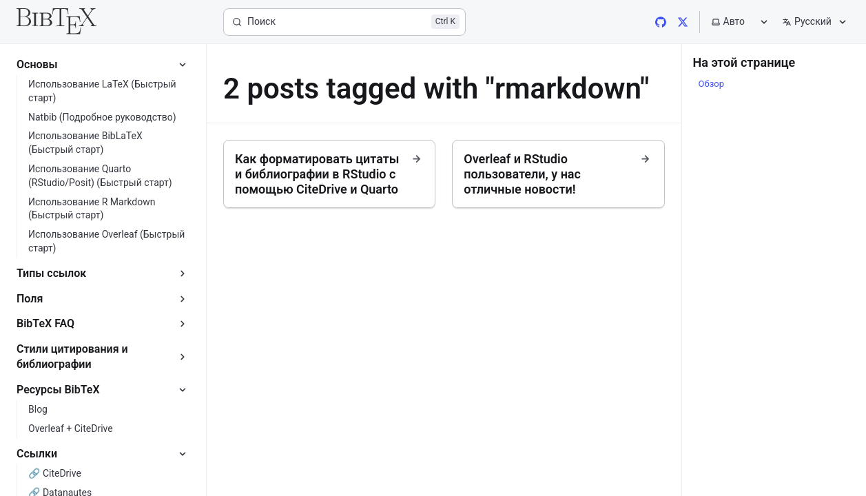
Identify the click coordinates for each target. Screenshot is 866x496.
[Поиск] (344, 22)
